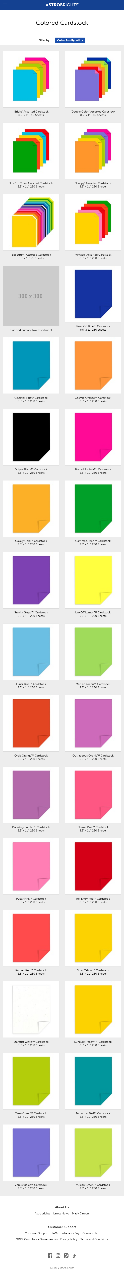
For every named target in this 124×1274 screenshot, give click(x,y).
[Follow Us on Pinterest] (66, 1256)
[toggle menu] (5, 4)
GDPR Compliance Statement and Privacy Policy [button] (46, 1239)
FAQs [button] (55, 1233)
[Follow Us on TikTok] (74, 1256)
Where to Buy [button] (70, 1233)
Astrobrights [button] (42, 1213)
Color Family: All (70, 40)
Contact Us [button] (89, 1233)
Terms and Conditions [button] (94, 1239)
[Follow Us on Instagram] (58, 1256)
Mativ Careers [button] (80, 1213)
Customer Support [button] (37, 1233)
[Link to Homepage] (62, 4)
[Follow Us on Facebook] (50, 1256)
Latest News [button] (61, 1213)
